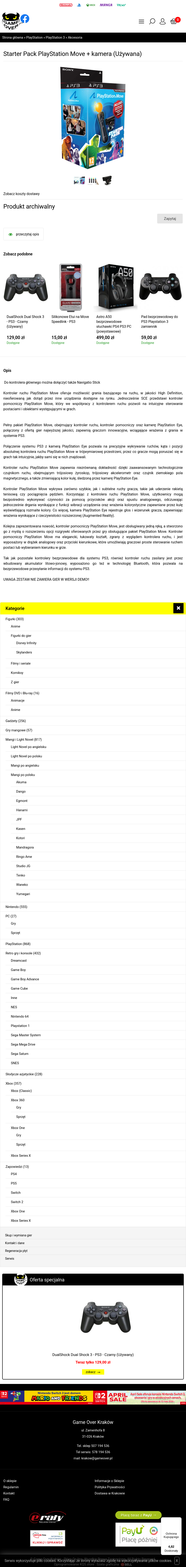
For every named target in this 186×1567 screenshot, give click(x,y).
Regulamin (11, 1487)
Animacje (17, 701)
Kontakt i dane (14, 1243)
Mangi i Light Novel (19, 740)
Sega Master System (26, 1035)
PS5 (14, 1183)
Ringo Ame (24, 857)
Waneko (22, 885)
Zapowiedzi (14, 1167)
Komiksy (17, 673)
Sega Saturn (19, 1054)
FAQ (6, 1500)
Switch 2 (17, 1202)
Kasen (20, 829)
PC (8, 916)
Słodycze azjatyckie (20, 1074)
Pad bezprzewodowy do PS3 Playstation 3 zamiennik (159, 322)
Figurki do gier (21, 636)
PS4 (14, 1174)
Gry (13, 924)
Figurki (10, 619)
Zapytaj (170, 218)
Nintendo (12, 907)
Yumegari (23, 894)
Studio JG (23, 866)
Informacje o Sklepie (109, 1481)
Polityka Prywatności (110, 1487)
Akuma (21, 782)
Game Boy (18, 970)
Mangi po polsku (23, 775)
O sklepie (10, 1481)
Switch (16, 1193)
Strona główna (12, 37)
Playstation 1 (20, 1026)
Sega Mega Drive (23, 1044)
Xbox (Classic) (21, 1091)
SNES (15, 1063)
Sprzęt (15, 933)
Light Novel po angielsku (28, 747)
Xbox (9, 1083)
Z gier (15, 682)
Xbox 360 (17, 1100)
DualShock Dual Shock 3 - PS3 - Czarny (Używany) (93, 1354)
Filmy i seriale (21, 663)
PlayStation (34, 37)
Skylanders (24, 652)
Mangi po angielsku (25, 766)
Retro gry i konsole (19, 953)
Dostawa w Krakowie (110, 1493)
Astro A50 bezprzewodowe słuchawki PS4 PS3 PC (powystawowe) (113, 324)
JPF (19, 819)
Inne (14, 998)
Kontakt (9, 1493)
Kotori (20, 838)
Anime (15, 626)
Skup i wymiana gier (18, 1235)
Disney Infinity (26, 643)
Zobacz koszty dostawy (21, 194)
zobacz (93, 1372)
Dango (21, 791)
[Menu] (179, 1520)
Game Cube (19, 989)
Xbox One (18, 1128)
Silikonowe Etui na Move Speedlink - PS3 (70, 319)
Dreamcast (19, 961)
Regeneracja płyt (16, 1251)
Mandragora (25, 847)
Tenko (20, 875)
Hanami (21, 810)
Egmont (21, 801)
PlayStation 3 (55, 37)
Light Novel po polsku (26, 756)
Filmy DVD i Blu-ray (19, 693)
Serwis (9, 1258)
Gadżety (11, 721)
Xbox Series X (21, 1156)
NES (14, 1007)
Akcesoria (75, 37)
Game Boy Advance (25, 979)
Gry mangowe (15, 730)
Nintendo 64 (20, 1016)
